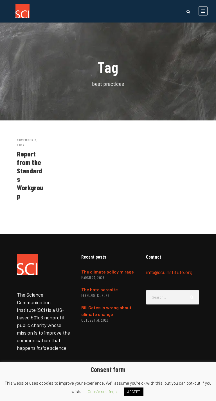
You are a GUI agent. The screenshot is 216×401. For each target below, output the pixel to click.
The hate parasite (99, 289)
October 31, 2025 (95, 320)
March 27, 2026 (93, 277)
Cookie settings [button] (102, 391)
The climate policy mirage (107, 271)
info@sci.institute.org (169, 272)
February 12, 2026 (95, 295)
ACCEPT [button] (133, 391)
